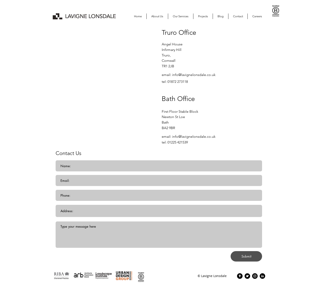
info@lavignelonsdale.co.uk (194, 75)
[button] (203, 16)
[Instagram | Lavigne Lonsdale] (255, 276)
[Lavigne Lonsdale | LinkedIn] (262, 276)
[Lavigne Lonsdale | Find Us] (240, 276)
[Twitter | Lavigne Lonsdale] (247, 276)
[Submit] (246, 256)
